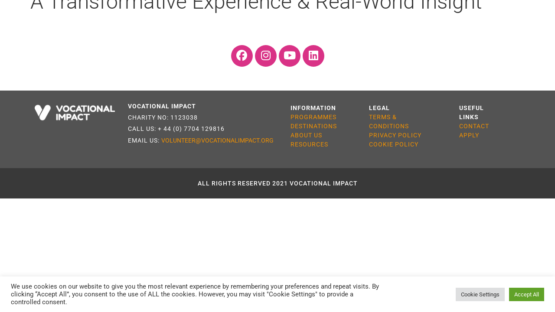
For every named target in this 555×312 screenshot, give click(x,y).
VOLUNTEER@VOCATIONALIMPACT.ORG (217, 140)
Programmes (71, 22)
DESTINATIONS (314, 126)
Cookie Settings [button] (480, 294)
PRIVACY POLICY (395, 135)
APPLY (469, 135)
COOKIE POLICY (393, 144)
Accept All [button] (526, 294)
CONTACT (474, 126)
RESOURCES (309, 144)
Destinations (146, 22)
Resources (351, 22)
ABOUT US (306, 135)
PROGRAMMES (313, 117)
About (405, 22)
